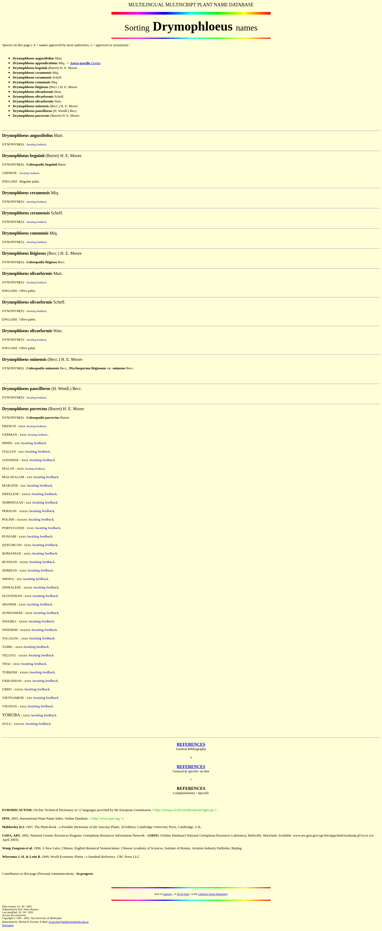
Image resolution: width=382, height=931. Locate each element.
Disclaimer (8, 925)
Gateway (167, 894)
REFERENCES (191, 744)
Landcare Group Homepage (213, 894)
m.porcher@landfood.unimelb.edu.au (69, 921)
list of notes (183, 894)
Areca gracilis (80, 63)
